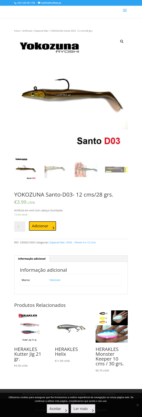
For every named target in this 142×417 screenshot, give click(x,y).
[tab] (32, 259)
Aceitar (55, 409)
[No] (137, 405)
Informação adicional (31, 258)
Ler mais (81, 409)
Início (17, 30)
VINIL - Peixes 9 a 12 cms (81, 242)
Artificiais (27, 30)
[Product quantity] (19, 226)
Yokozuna (54, 280)
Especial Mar (41, 30)
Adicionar (40, 225)
